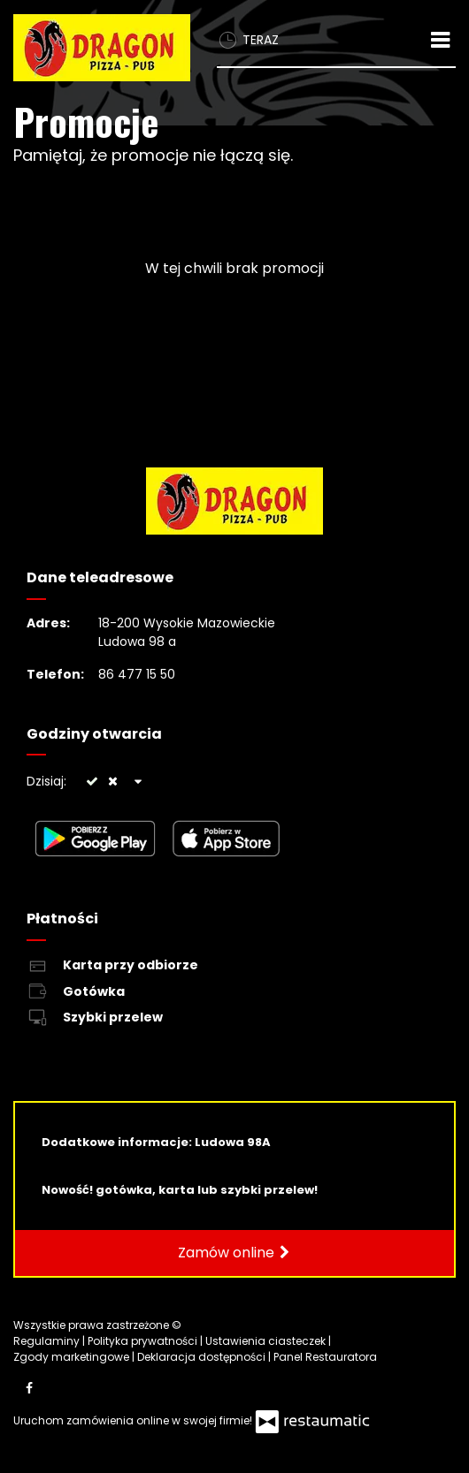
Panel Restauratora (325, 1356)
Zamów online (235, 1253)
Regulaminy (47, 1340)
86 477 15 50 (136, 674)
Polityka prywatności (144, 1340)
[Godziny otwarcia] (138, 781)
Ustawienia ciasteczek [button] (266, 1340)
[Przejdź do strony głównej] (101, 47)
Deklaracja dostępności (202, 1356)
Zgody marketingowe (72, 1356)
